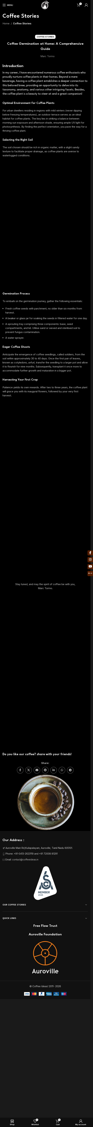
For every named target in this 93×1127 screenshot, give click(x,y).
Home (6, 23)
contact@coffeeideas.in (25, 678)
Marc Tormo (47, 56)
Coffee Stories (22, 23)
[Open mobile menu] (8, 5)
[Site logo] (45, 4)
